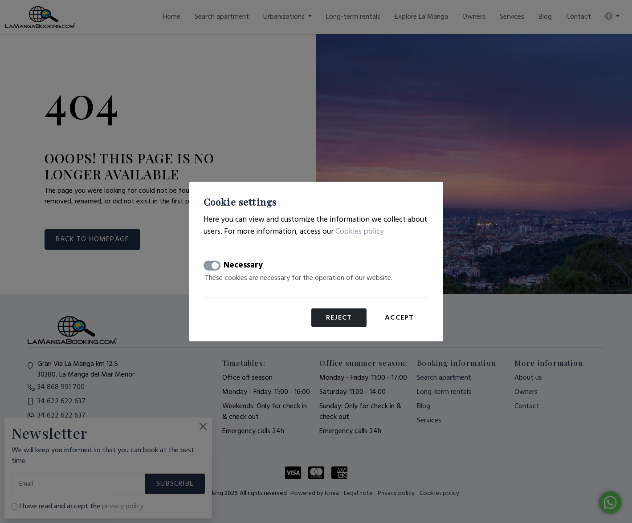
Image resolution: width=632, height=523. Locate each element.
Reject (339, 318)
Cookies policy (359, 231)
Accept (399, 318)
